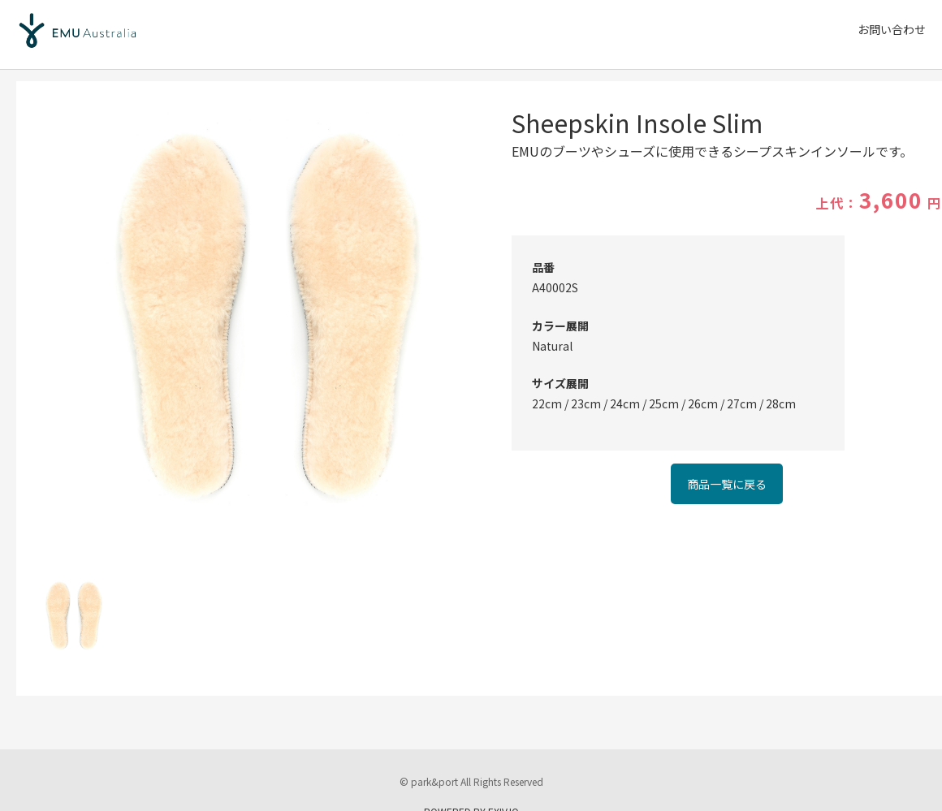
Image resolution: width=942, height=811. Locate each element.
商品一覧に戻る (727, 484)
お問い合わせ (892, 29)
